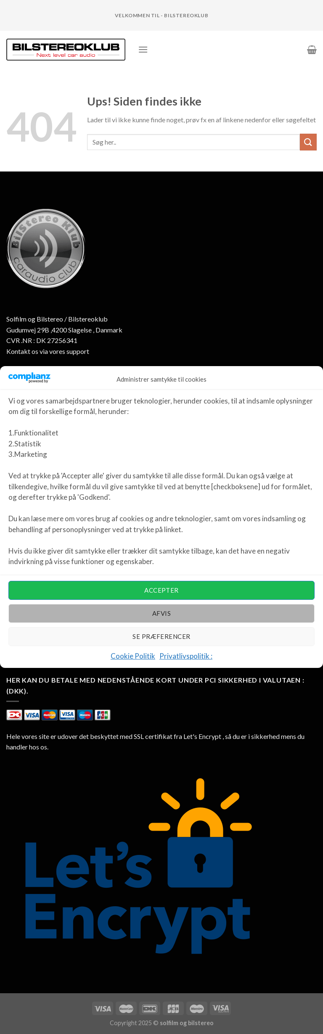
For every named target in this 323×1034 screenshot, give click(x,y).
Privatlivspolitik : (185, 656)
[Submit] (308, 142)
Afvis (161, 613)
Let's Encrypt (202, 736)
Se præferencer (161, 636)
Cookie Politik (133, 656)
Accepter (161, 590)
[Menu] (143, 49)
